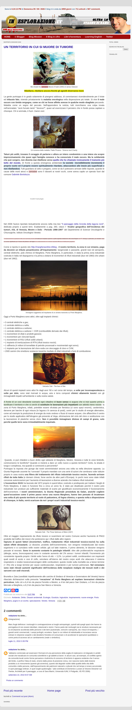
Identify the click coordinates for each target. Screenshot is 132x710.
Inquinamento (74, 597)
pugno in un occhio (20, 601)
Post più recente (13, 690)
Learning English (93, 37)
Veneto (44, 601)
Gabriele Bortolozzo (21, 174)
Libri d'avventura (72, 37)
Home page (54, 690)
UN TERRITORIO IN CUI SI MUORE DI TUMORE (38, 47)
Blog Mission (35, 37)
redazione (12, 616)
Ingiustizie (64, 597)
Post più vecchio (94, 690)
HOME (7, 37)
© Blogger (20, 37)
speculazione (35, 601)
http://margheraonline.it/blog (44, 247)
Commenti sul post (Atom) (23, 696)
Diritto (23, 597)
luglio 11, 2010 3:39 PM (18, 641)
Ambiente (16, 597)
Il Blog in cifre (53, 37)
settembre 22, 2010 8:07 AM (20, 675)
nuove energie (87, 597)
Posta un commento (14, 680)
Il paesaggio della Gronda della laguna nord (82, 224)
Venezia (51, 601)
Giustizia (55, 597)
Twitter (109, 37)
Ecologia (46, 597)
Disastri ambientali (34, 597)
